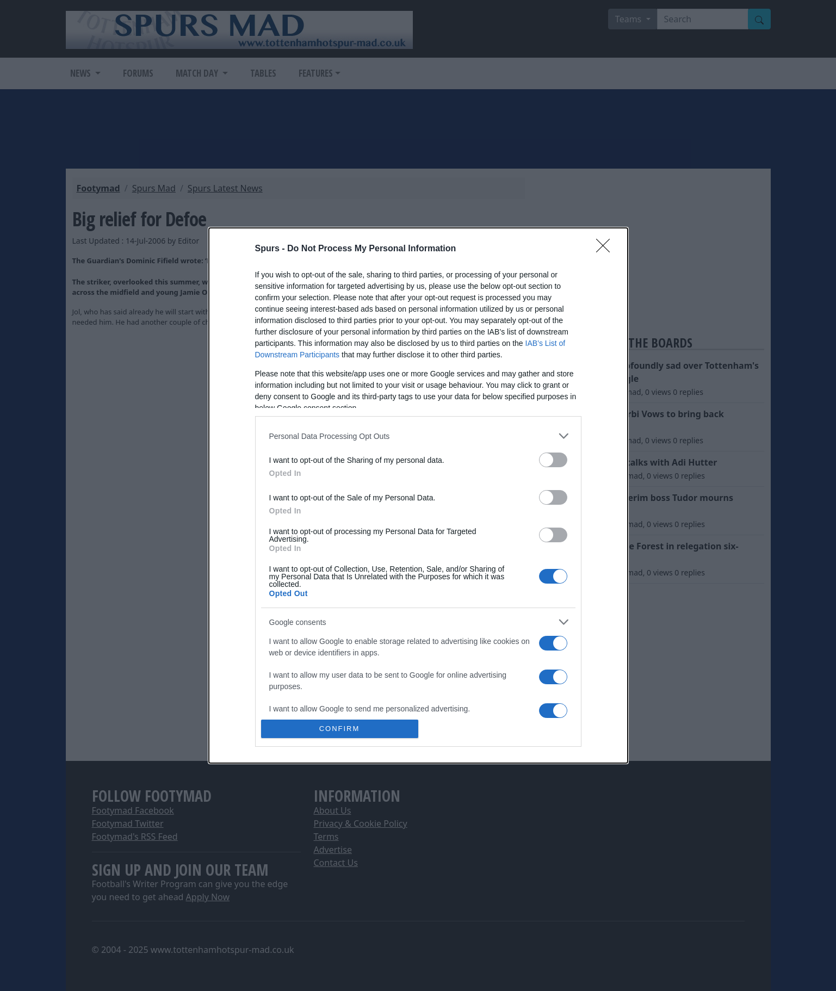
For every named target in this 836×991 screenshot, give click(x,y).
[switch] (553, 460)
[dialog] (418, 495)
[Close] (606, 249)
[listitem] (418, 436)
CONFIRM (339, 728)
